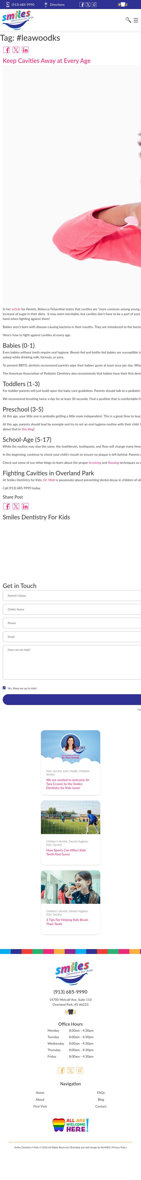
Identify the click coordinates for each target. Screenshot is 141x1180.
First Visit (40, 1106)
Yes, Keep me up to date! (22, 688)
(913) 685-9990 (19, 4)
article (16, 309)
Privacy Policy (119, 1147)
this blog (28, 429)
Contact (101, 1106)
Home (40, 1093)
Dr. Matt (49, 480)
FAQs (101, 1093)
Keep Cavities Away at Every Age (47, 60)
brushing (95, 463)
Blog (101, 1099)
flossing (113, 463)
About (40, 1099)
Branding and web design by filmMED (90, 1147)
